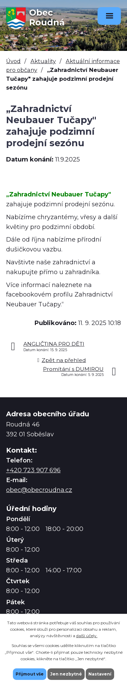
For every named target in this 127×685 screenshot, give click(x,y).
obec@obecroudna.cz (39, 490)
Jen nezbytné (66, 674)
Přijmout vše (30, 674)
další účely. (87, 635)
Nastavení (99, 674)
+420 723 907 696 (33, 470)
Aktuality (43, 61)
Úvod (13, 61)
